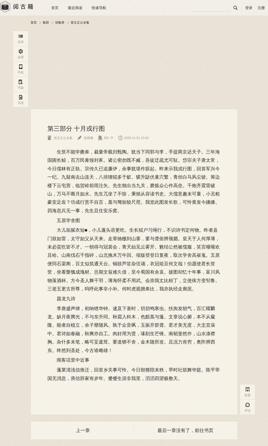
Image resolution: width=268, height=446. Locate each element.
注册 (261, 8)
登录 (248, 8)
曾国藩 (85, 138)
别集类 (59, 22)
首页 (55, 8)
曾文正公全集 (80, 22)
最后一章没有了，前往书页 (185, 430)
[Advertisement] (134, 67)
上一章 (83, 430)
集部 (46, 22)
